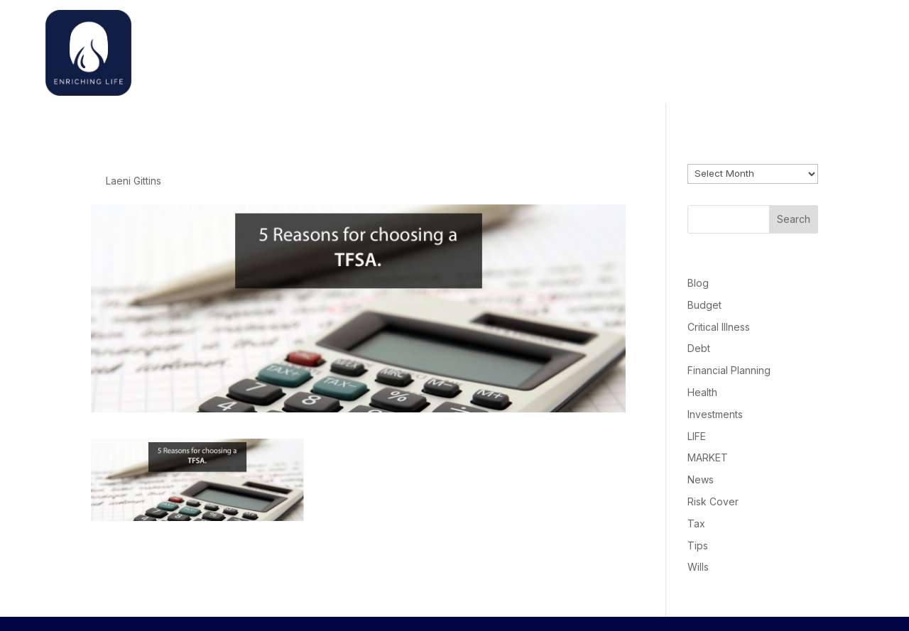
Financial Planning (729, 370)
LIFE (696, 436)
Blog (698, 283)
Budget (704, 305)
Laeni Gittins (133, 181)
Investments (715, 414)
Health (702, 392)
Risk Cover (713, 501)
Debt (698, 348)
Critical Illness (718, 327)
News (700, 479)
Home (627, 49)
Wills (698, 567)
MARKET (707, 457)
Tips (697, 545)
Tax (696, 523)
